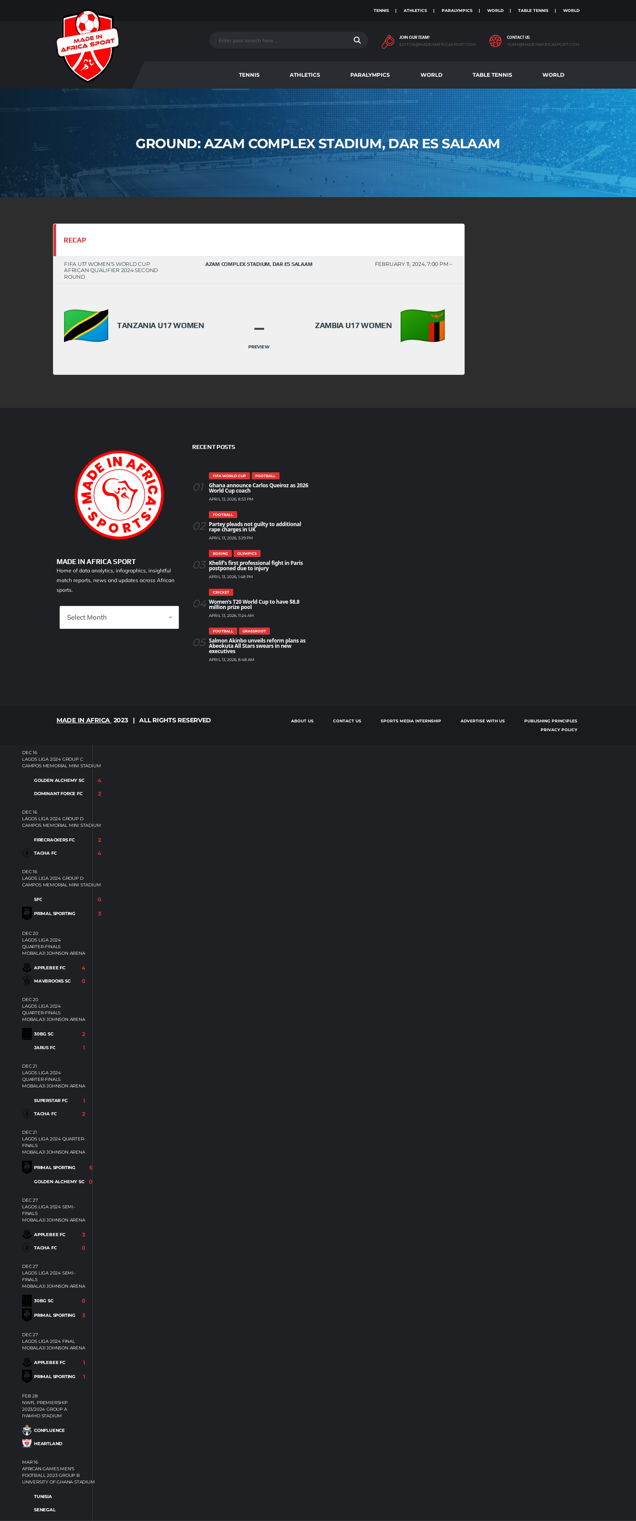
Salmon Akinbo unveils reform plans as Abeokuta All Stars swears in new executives (257, 646)
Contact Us (347, 720)
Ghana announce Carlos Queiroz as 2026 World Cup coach (258, 488)
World (495, 10)
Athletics (415, 10)
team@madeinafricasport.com (543, 44)
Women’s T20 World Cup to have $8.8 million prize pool (254, 604)
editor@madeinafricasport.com (437, 44)
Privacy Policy (559, 729)
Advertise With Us (483, 720)
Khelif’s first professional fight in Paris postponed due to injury (256, 565)
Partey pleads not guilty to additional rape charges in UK (255, 526)
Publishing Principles (550, 720)
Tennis (381, 10)
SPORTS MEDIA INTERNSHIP (411, 720)
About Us (302, 720)
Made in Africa (84, 720)
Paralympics (457, 10)
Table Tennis (533, 10)
